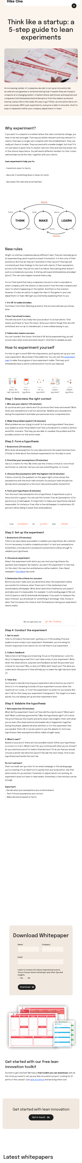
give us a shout (37, 1080)
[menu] (74, 5)
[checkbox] (40, 979)
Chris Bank (20, 572)
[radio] (20, 978)
